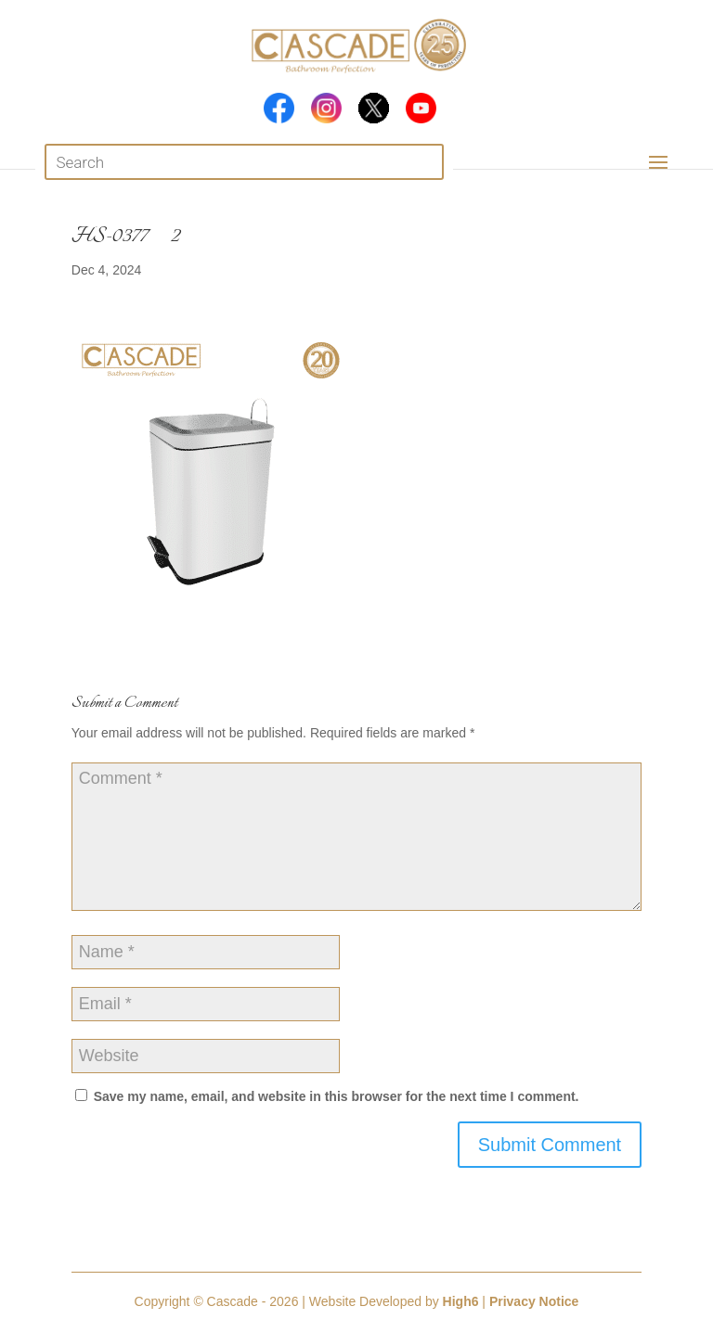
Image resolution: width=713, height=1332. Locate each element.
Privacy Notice (534, 1301)
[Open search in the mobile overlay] (243, 161)
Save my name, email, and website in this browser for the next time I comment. (336, 1096)
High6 (461, 1301)
